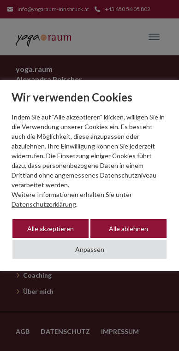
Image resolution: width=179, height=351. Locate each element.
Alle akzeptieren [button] (50, 228)
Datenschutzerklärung (44, 204)
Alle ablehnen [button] (128, 228)
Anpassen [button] (89, 249)
